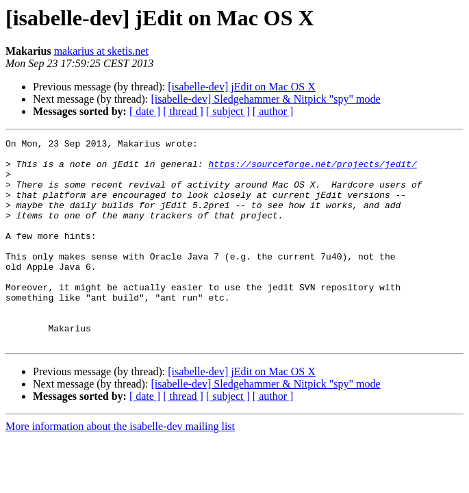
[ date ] (144, 111)
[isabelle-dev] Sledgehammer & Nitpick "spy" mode (265, 99)
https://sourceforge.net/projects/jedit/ (312, 170)
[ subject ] (228, 111)
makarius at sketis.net (101, 51)
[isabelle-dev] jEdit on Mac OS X (242, 86)
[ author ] (273, 111)
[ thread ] (183, 111)
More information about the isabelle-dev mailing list (120, 467)
